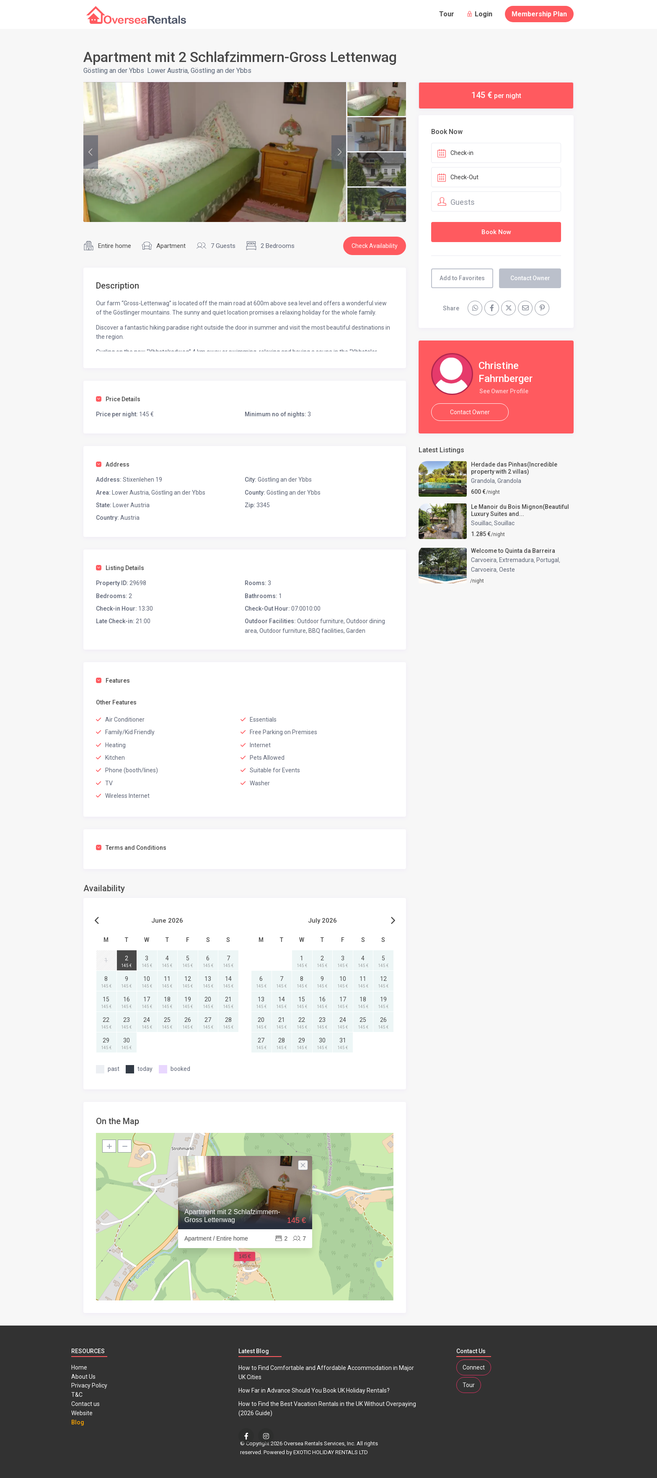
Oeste (507, 569)
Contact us (85, 1404)
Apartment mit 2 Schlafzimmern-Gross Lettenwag (232, 1215)
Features (113, 680)
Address (112, 464)
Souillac (481, 523)
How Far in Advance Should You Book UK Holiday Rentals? (314, 1390)
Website (82, 1413)
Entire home (114, 246)
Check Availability (375, 245)
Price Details (118, 399)
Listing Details (120, 568)
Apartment (171, 246)
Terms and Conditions (131, 847)
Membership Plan (539, 14)
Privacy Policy (89, 1385)
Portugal (547, 560)
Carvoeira (484, 560)
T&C (77, 1394)
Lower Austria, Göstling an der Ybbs (199, 71)
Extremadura (516, 560)
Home (79, 1367)
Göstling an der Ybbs (113, 71)
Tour (446, 14)
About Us (83, 1376)
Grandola (483, 480)
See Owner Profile (503, 391)
